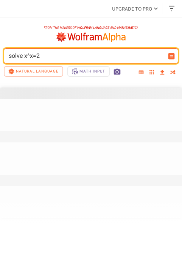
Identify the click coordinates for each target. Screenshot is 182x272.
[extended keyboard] (141, 72)
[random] (173, 72)
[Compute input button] (171, 56)
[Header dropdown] (172, 8)
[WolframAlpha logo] (91, 37)
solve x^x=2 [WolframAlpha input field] (86, 56)
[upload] (162, 72)
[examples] (151, 72)
